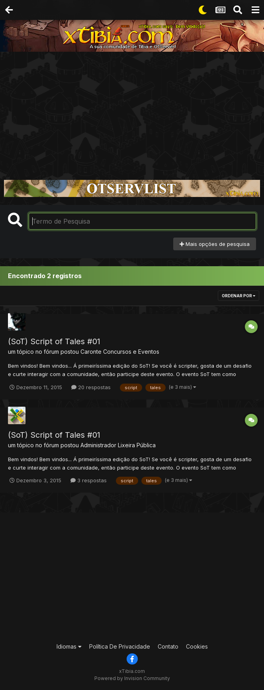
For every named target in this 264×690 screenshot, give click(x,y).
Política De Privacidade (119, 646)
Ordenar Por (238, 295)
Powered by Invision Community (132, 678)
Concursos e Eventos (131, 351)
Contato (168, 646)
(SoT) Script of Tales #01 (54, 341)
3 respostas (88, 480)
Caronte (91, 351)
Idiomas (69, 646)
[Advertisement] (132, 111)
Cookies (197, 646)
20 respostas (91, 387)
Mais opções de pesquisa (215, 244)
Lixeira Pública (137, 445)
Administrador (98, 445)
